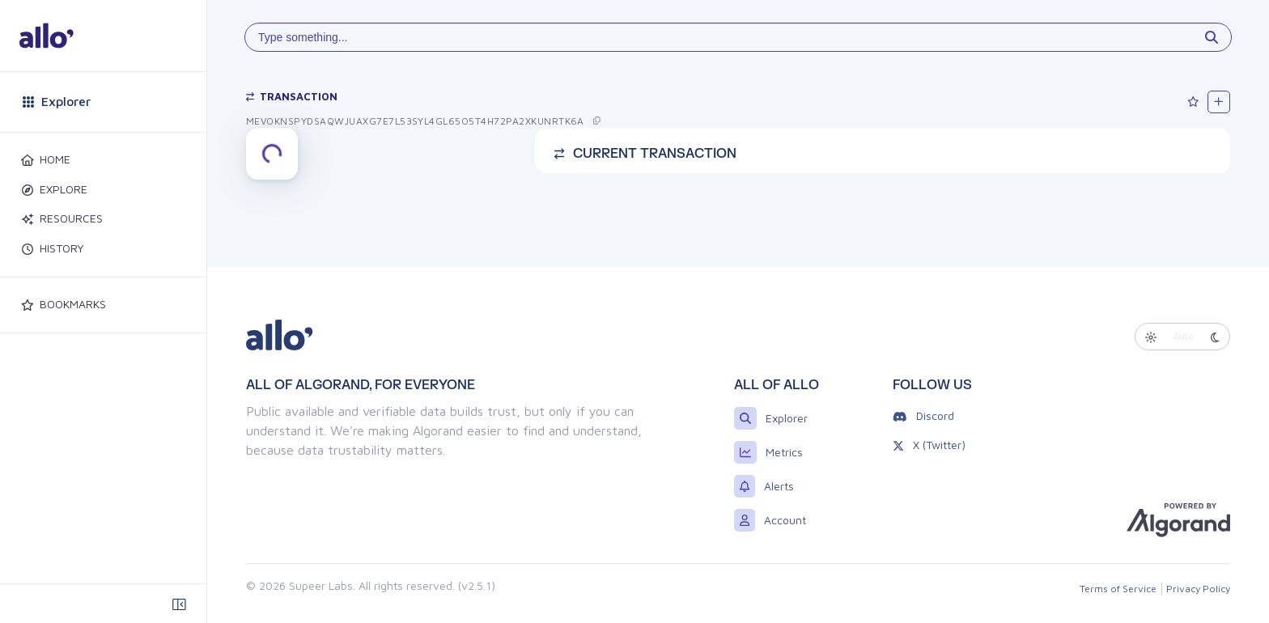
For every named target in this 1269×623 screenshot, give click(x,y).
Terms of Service (1118, 589)
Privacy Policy (1198, 589)
